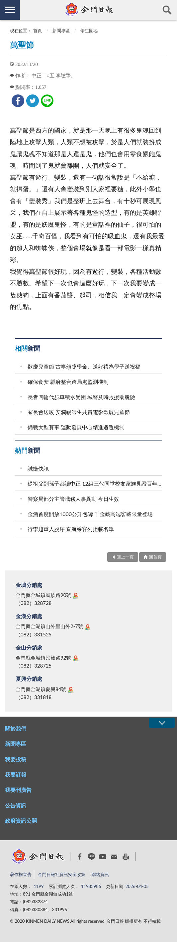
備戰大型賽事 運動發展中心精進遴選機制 (76, 427)
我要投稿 (15, 759)
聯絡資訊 (100, 874)
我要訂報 (15, 774)
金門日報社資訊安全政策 (61, 874)
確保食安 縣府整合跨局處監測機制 (68, 382)
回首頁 (155, 556)
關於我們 (15, 728)
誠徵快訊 (38, 468)
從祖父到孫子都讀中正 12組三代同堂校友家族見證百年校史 (96, 483)
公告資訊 (15, 805)
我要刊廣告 (18, 790)
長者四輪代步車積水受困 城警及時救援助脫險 (81, 397)
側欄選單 (10, 10)
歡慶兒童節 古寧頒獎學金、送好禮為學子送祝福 (84, 366)
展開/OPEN (162, 723)
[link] (18, 100)
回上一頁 (125, 556)
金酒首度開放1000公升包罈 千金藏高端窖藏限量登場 (90, 514)
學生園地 (89, 30)
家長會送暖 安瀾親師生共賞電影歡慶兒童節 (79, 412)
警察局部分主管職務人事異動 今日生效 (73, 499)
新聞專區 (61, 30)
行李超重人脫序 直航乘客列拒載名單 (71, 529)
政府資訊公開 (21, 820)
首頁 (37, 30)
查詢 (167, 10)
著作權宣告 (21, 874)
